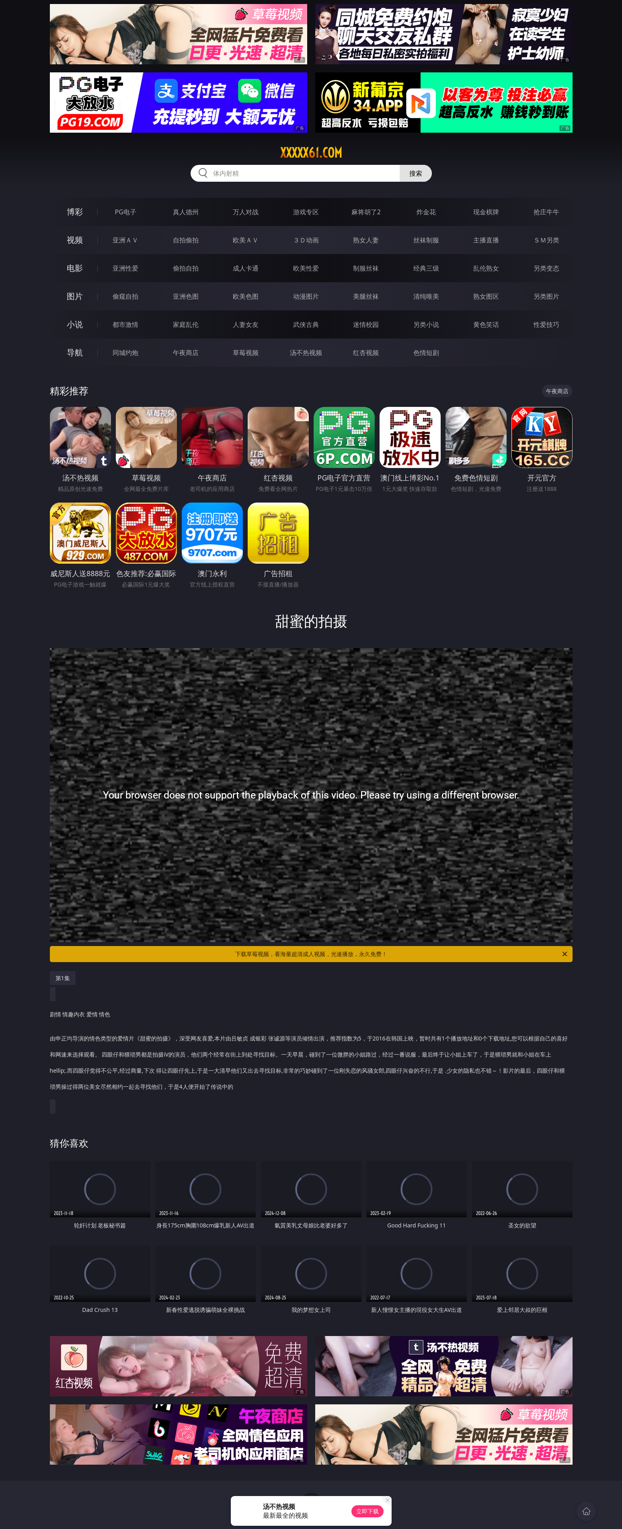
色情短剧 (426, 352)
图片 (75, 296)
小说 (75, 324)
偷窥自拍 (125, 296)
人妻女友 (246, 324)
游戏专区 (306, 211)
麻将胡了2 (366, 211)
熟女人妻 (366, 240)
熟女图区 (486, 296)
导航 (75, 352)
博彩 (75, 211)
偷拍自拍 (186, 268)
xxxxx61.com (311, 153)
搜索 (415, 173)
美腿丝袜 (366, 296)
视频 (75, 239)
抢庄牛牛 (546, 211)
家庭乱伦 (186, 324)
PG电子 (125, 211)
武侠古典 (306, 324)
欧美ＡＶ (246, 240)
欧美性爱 (306, 268)
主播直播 (486, 240)
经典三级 (426, 268)
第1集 (62, 978)
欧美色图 (246, 296)
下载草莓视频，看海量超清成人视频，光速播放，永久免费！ (402, 954)
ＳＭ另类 (546, 240)
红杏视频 (366, 352)
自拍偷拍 (186, 240)
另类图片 (546, 296)
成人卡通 (246, 268)
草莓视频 (246, 352)
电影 (75, 268)
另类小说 (426, 324)
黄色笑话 (486, 324)
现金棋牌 (486, 211)
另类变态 (546, 268)
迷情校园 (366, 324)
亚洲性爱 (125, 268)
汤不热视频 (306, 352)
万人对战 (246, 211)
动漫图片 (306, 296)
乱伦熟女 (486, 268)
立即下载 (367, 1511)
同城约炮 (125, 352)
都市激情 (125, 324)
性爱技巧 (546, 324)
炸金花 (426, 211)
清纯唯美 (426, 296)
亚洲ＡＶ (125, 240)
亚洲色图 (186, 296)
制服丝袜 (366, 268)
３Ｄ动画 (306, 240)
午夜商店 (186, 352)
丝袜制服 (426, 240)
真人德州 (186, 211)
